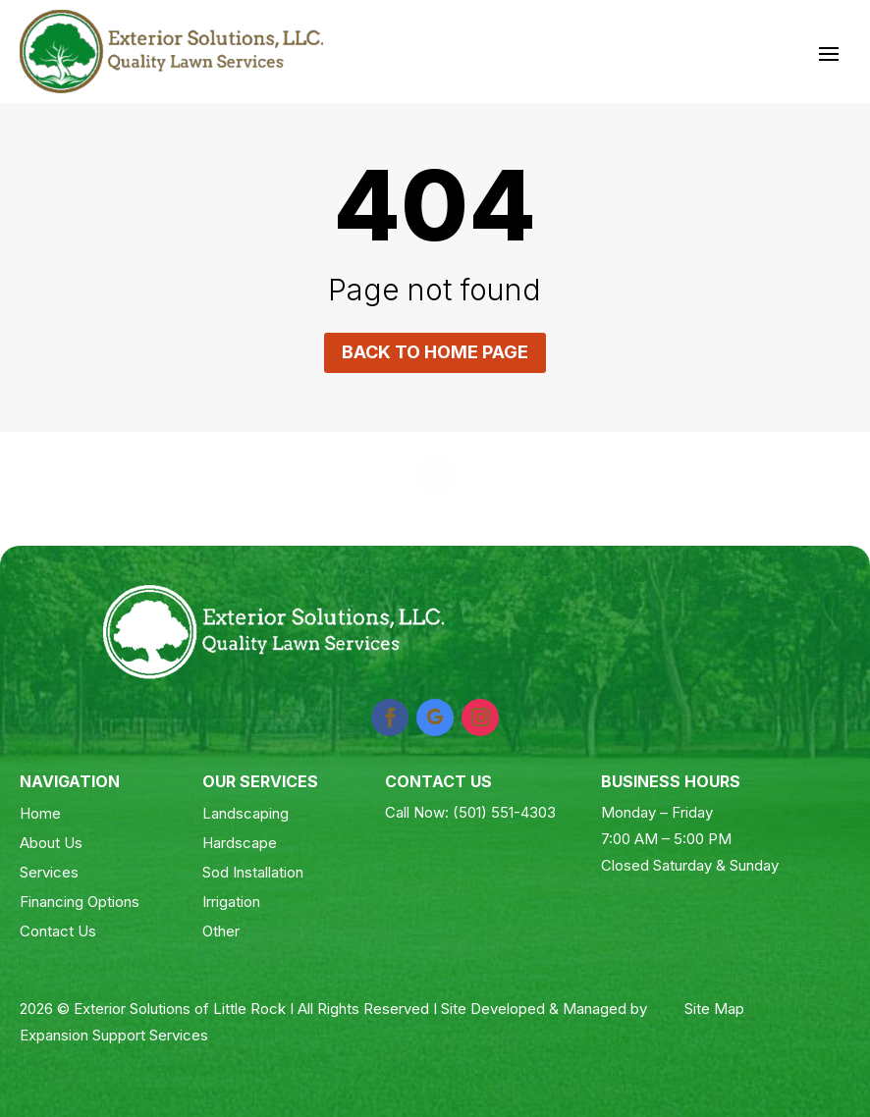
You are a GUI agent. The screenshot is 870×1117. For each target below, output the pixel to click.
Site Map (714, 1008)
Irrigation (231, 901)
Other (221, 931)
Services (49, 872)
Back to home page (435, 352)
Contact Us (58, 931)
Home (40, 813)
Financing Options (79, 901)
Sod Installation (252, 872)
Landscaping (245, 813)
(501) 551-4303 (504, 812)
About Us (51, 842)
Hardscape (239, 842)
